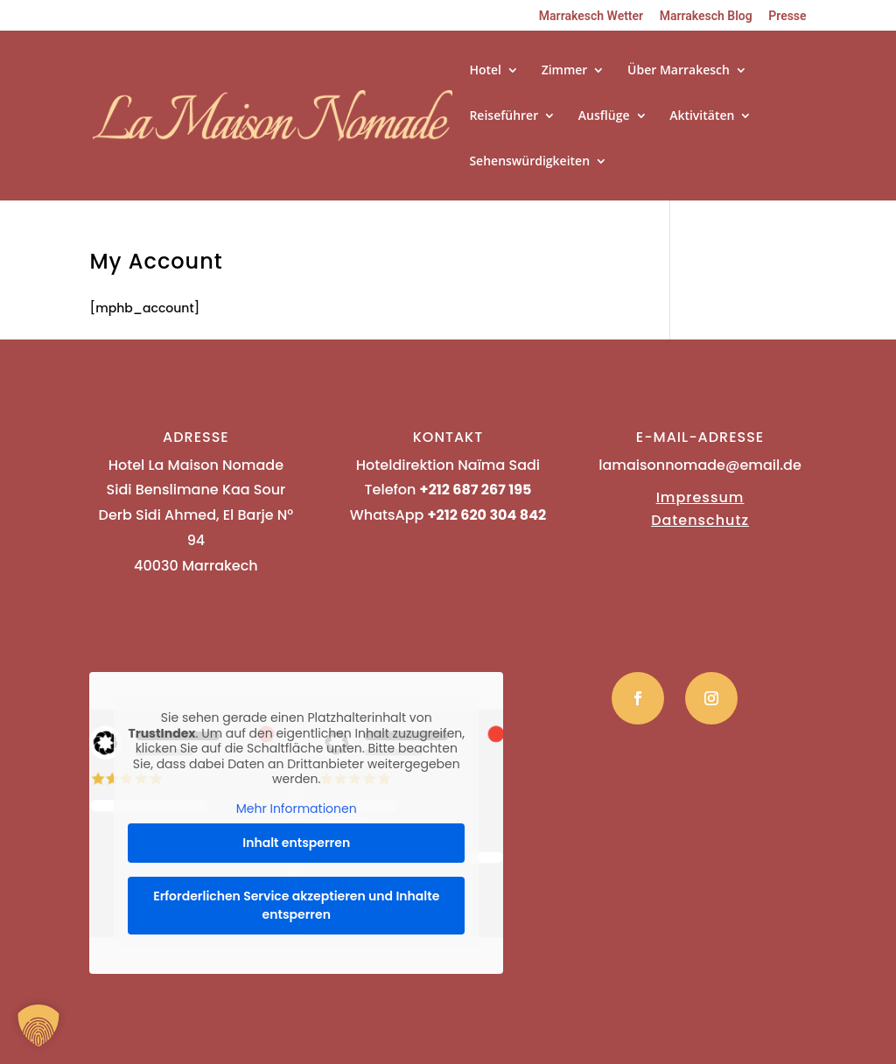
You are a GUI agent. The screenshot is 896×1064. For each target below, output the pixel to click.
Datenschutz (700, 520)
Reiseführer (503, 116)
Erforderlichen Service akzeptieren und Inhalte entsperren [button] (297, 905)
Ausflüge (604, 116)
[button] (38, 1025)
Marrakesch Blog (706, 16)
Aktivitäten (701, 116)
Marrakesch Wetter (591, 16)
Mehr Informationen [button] (296, 809)
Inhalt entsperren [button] (297, 842)
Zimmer (565, 71)
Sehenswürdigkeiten (529, 162)
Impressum (700, 497)
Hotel (485, 71)
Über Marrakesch (678, 71)
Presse (787, 16)
